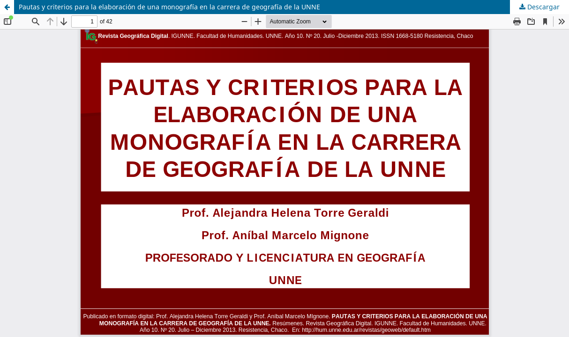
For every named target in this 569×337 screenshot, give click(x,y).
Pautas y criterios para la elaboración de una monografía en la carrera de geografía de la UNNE (169, 6)
